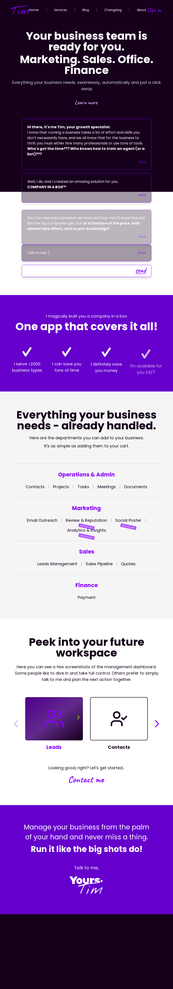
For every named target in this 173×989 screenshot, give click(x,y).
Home (34, 10)
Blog (85, 10)
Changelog (113, 10)
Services (60, 10)
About (141, 10)
